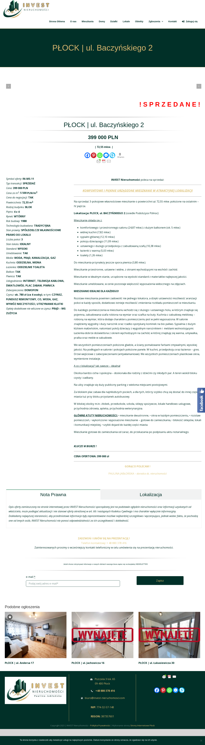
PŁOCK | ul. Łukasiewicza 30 (156, 663)
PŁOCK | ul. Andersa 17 (19, 663)
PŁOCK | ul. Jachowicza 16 (88, 663)
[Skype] (112, 155)
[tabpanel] (103, 514)
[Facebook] (87, 155)
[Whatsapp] (100, 155)
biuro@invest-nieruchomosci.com (105, 698)
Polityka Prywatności (100, 725)
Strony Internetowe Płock (142, 725)
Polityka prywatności (175, 740)
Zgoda (162, 740)
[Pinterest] (93, 155)
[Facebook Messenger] (106, 155)
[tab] (53, 494)
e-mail (30, 577)
